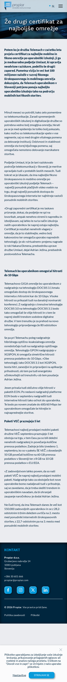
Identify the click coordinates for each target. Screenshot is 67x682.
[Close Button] (60, 649)
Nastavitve (19, 675)
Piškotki (35, 615)
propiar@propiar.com (16, 580)
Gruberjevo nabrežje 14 (17, 561)
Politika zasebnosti (14, 615)
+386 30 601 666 (13, 576)
